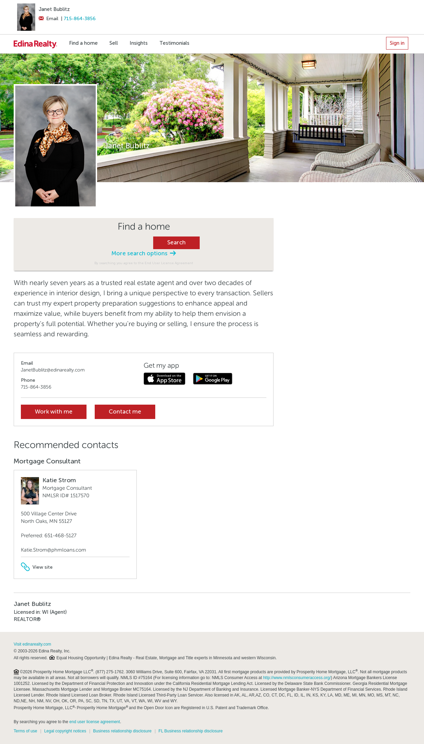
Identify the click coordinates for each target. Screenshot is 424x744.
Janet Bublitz (54, 9)
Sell (113, 43)
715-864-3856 (80, 18)
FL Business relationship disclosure (191, 731)
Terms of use (25, 731)
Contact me (125, 411)
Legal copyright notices (65, 731)
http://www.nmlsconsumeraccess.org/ (297, 677)
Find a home (83, 43)
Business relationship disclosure (122, 731)
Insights (139, 43)
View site (37, 567)
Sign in (397, 43)
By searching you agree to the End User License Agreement (143, 263)
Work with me (53, 411)
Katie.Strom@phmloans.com (53, 550)
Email (48, 18)
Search (176, 242)
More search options (143, 253)
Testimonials (174, 43)
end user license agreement (94, 721)
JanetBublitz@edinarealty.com (53, 370)
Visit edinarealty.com (32, 644)
